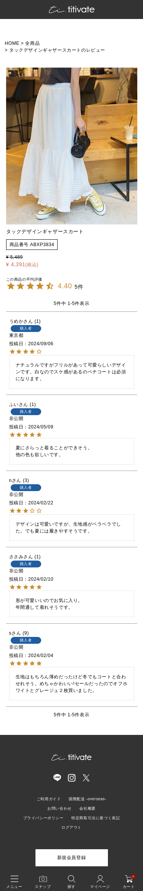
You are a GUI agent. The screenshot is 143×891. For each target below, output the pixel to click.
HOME (12, 43)
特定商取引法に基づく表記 (95, 818)
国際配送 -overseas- (87, 799)
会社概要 (87, 808)
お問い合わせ (59, 808)
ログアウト (71, 827)
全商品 (32, 43)
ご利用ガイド (49, 799)
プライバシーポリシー (43, 818)
